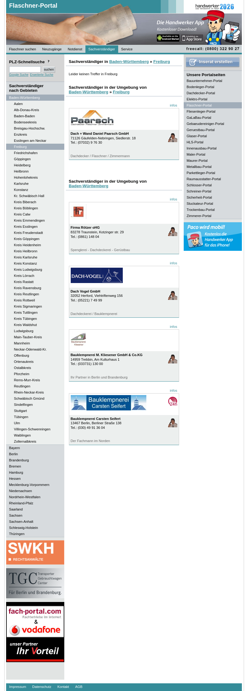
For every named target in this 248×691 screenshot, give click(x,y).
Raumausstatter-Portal (204, 179)
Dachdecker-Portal (201, 93)
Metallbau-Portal (199, 167)
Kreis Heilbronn (25, 251)
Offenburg (21, 355)
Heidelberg (22, 165)
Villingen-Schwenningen (32, 429)
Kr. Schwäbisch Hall (29, 196)
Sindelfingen (23, 404)
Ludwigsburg (23, 331)
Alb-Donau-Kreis (26, 110)
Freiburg (20, 147)
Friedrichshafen (26, 153)
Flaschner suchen (22, 49)
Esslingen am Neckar (30, 140)
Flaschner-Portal (33, 5)
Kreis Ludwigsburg (28, 269)
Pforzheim (21, 374)
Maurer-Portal (197, 160)
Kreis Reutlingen (26, 294)
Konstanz (21, 190)
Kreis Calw (22, 214)
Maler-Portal (196, 154)
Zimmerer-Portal (199, 216)
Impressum (17, 687)
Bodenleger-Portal (200, 87)
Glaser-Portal (197, 136)
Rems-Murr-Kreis (27, 380)
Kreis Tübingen (25, 318)
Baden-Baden (24, 116)
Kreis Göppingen (26, 239)
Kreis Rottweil (24, 300)
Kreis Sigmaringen (28, 306)
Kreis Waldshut (25, 325)
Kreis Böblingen (26, 208)
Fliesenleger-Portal (201, 111)
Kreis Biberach (25, 202)
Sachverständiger (101, 49)
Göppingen (22, 159)
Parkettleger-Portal (201, 173)
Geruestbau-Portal (201, 130)
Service (127, 49)
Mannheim (22, 343)
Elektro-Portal (197, 99)
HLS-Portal (195, 142)
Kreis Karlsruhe (25, 257)
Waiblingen (22, 435)
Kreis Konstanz (25, 263)
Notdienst (75, 49)
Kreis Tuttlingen (26, 312)
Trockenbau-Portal (201, 210)
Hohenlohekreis (26, 177)
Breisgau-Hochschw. (29, 128)
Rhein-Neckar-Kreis (29, 392)
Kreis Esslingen (26, 226)
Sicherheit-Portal (199, 197)
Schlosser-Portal (199, 185)
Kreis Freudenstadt (28, 233)
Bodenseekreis (25, 122)
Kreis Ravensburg (27, 288)
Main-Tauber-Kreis (28, 337)
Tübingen (21, 417)
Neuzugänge (52, 49)
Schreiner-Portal (199, 191)
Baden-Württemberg (129, 61)
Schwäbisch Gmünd (29, 398)
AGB (78, 687)
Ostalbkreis (22, 368)
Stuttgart (20, 411)
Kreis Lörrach (24, 276)
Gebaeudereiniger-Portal (205, 124)
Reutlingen (22, 386)
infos (173, 105)
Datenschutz (41, 687)
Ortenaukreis (24, 361)
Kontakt (63, 687)
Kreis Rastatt (24, 282)
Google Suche (18, 74)
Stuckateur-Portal (200, 203)
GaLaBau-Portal (199, 117)
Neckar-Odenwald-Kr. (30, 349)
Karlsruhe (21, 183)
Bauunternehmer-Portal (204, 81)
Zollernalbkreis (25, 441)
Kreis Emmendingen (29, 220)
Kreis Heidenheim (27, 245)
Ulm (17, 423)
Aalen (18, 104)
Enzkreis (20, 134)
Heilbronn (21, 171)
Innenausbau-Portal (202, 148)
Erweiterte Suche (41, 74)
